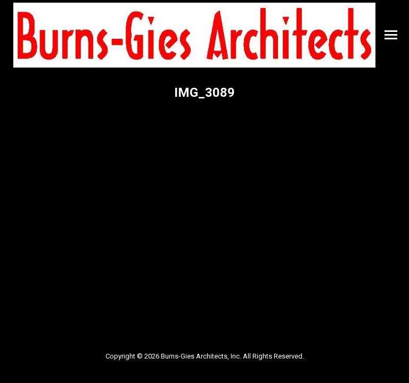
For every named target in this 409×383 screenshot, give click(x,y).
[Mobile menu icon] (390, 35)
